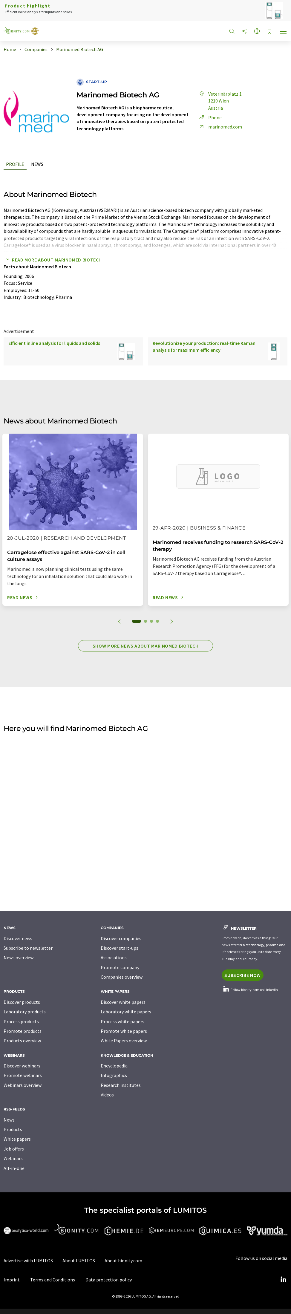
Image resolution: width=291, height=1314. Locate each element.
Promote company (120, 967)
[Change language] (257, 31)
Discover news (18, 938)
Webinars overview (23, 1085)
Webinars (13, 1158)
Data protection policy (108, 1280)
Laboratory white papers (126, 1012)
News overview (18, 957)
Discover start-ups (119, 948)
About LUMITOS (78, 1260)
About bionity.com (123, 1260)
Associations (114, 957)
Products (13, 1129)
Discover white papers (123, 1002)
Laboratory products (25, 1012)
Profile (15, 164)
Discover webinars (22, 1066)
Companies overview (122, 977)
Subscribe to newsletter (28, 948)
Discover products (22, 1002)
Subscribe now (242, 975)
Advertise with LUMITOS (28, 1260)
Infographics (114, 1075)
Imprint (12, 1280)
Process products (21, 1021)
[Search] (232, 31)
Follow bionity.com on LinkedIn (250, 989)
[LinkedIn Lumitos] (283, 1280)
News (37, 164)
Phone (209, 117)
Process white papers (122, 1021)
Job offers (14, 1149)
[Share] (244, 31)
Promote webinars (23, 1075)
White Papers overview (124, 1041)
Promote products (23, 1031)
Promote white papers (124, 1031)
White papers (17, 1139)
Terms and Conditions (52, 1280)
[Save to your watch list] (269, 31)
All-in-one (14, 1168)
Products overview (22, 1041)
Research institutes (121, 1085)
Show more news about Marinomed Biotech (145, 646)
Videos (107, 1095)
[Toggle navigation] (283, 32)
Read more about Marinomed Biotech (53, 260)
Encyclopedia (114, 1066)
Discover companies (121, 938)
